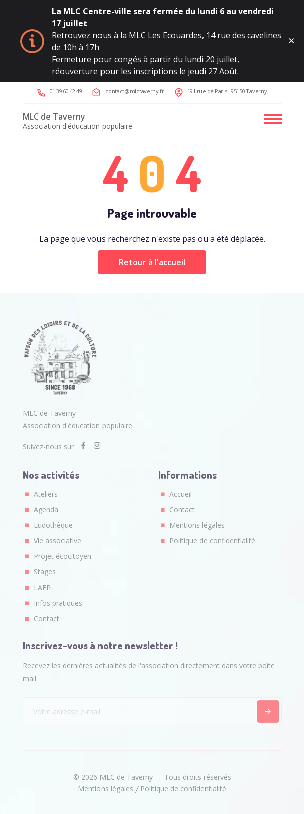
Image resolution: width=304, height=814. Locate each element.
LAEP (42, 587)
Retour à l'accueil (152, 262)
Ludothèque (53, 525)
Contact (46, 618)
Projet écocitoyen (62, 556)
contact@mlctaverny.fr (134, 91)
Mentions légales (197, 525)
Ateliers (46, 494)
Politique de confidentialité (212, 540)
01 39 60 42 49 (66, 91)
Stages (45, 571)
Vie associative (57, 540)
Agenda (46, 509)
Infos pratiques (58, 603)
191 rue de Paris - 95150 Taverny (227, 91)
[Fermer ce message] (291, 41)
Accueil (180, 494)
